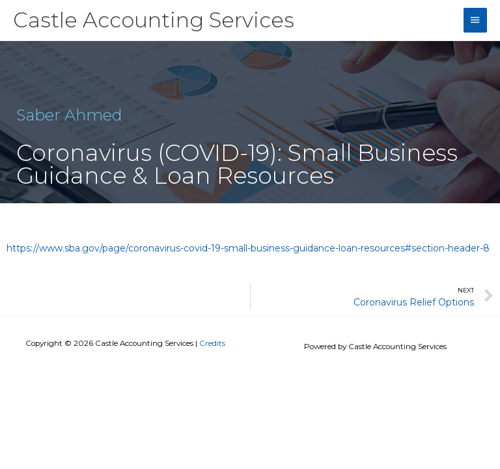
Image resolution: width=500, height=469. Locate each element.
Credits (212, 343)
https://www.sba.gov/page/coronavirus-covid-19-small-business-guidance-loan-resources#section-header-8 (248, 248)
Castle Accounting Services (153, 20)
